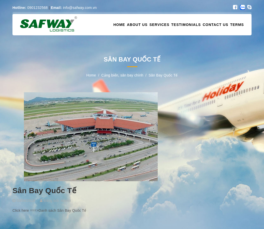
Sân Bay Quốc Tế (44, 190)
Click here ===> (25, 210)
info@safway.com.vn (74, 8)
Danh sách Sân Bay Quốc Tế (62, 210)
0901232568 (30, 8)
